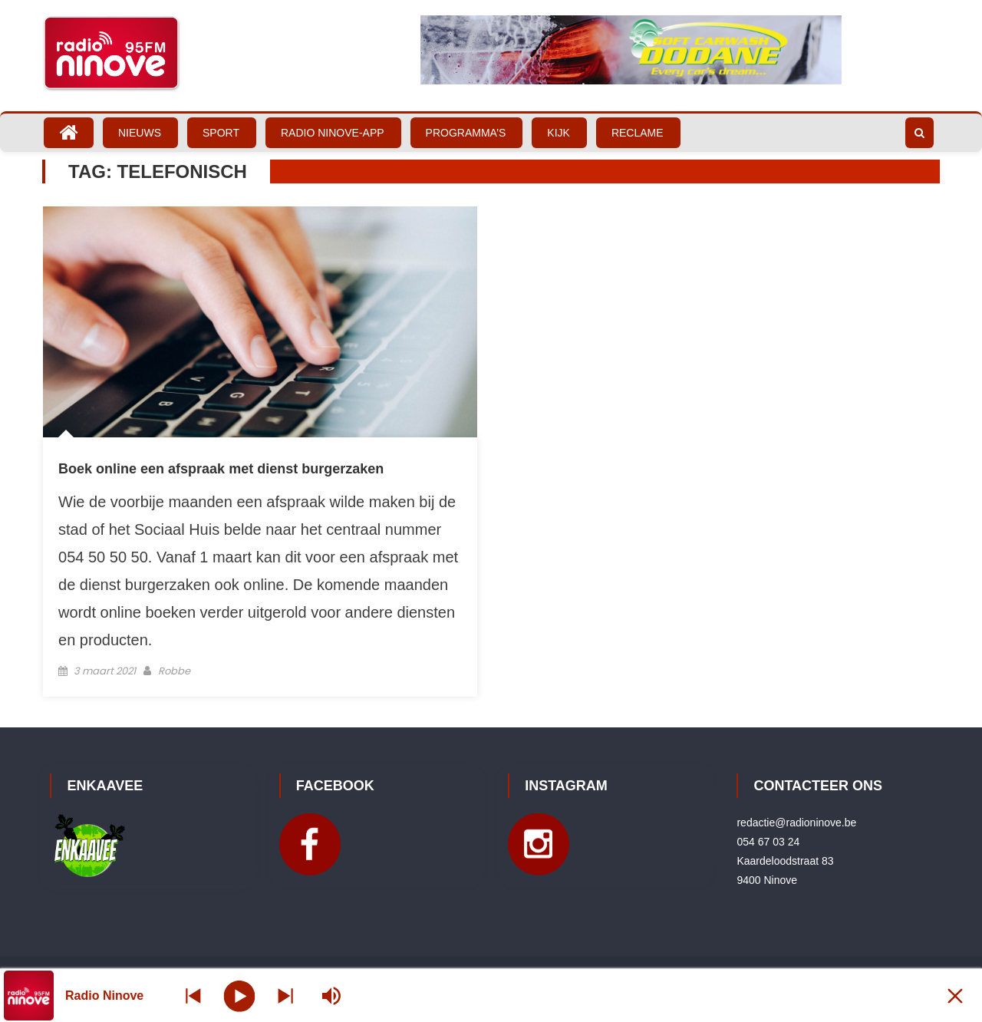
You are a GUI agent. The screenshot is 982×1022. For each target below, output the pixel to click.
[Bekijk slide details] (631, 49)
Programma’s (466, 133)
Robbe (174, 671)
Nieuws (139, 133)
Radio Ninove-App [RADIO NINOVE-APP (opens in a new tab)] (332, 133)
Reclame (637, 133)
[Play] (239, 995)
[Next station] (193, 995)
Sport (221, 133)
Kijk (558, 133)
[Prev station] (285, 995)
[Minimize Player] (955, 995)
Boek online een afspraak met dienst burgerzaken (221, 468)
